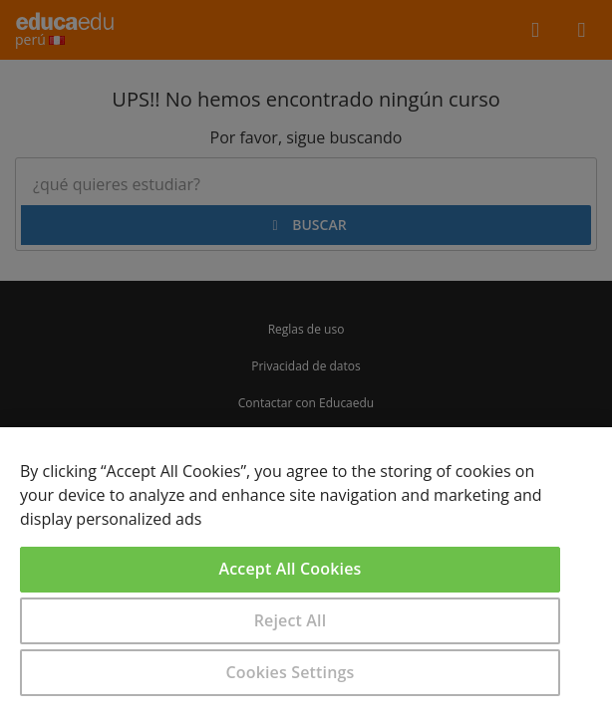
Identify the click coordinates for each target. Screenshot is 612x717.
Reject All (290, 620)
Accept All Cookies (290, 569)
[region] (306, 572)
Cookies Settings (290, 672)
